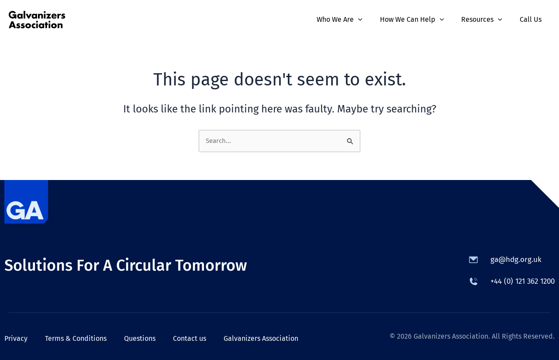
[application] (370, 19)
